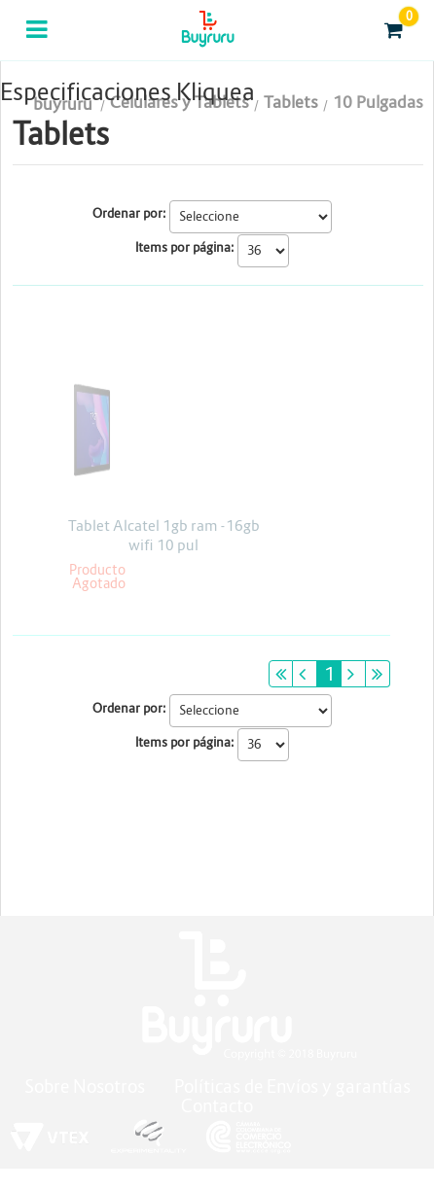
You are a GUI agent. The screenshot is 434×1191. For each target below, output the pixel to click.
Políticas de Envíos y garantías (292, 1086)
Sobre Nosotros (84, 1086)
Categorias (38, 42)
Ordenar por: (129, 213)
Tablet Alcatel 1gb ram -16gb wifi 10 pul (164, 535)
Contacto (217, 1106)
